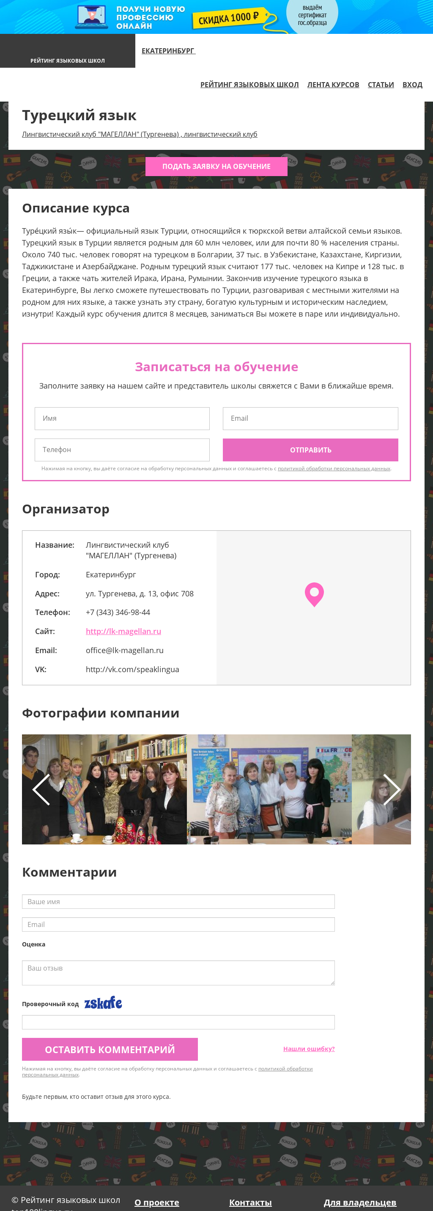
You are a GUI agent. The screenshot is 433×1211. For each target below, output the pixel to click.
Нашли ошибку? (309, 1049)
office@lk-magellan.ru (125, 650)
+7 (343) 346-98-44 (118, 612)
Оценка (33, 944)
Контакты (250, 1202)
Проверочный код (50, 1004)
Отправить (311, 450)
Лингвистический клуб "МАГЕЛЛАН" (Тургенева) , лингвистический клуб (140, 134)
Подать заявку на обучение (216, 166)
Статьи (381, 84)
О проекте (156, 1202)
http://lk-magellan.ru (123, 631)
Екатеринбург (172, 50)
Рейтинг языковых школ (249, 84)
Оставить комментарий (110, 1049)
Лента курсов (333, 84)
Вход (412, 84)
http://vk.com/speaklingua (132, 669)
